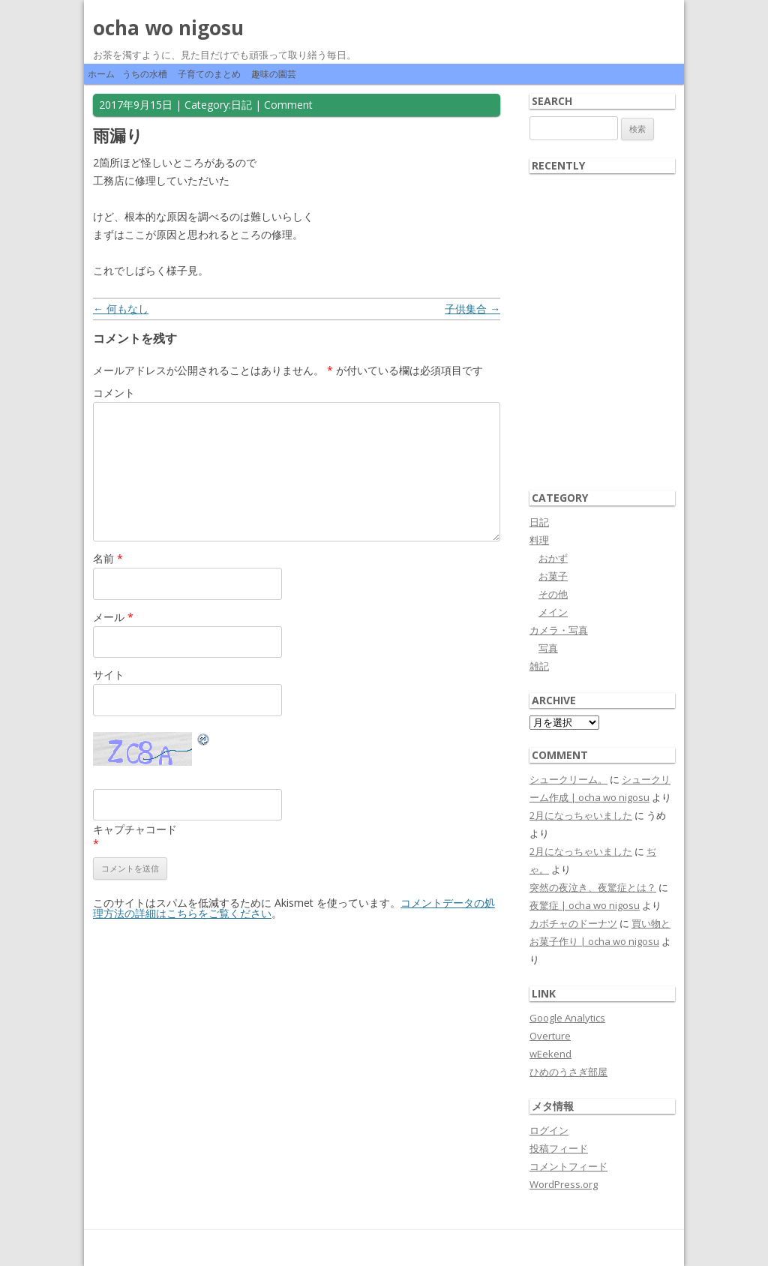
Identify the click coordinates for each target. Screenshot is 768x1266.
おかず (553, 558)
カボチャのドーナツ (573, 923)
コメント (114, 393)
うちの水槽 (144, 74)
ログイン (549, 1130)
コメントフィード (569, 1166)
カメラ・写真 (559, 630)
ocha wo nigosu (168, 27)
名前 (108, 558)
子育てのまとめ (209, 74)
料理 (539, 540)
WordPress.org (564, 1184)
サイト (108, 675)
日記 (241, 105)
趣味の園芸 (273, 74)
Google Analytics (567, 1017)
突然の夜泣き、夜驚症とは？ (593, 887)
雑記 (539, 666)
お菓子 (553, 576)
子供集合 (472, 309)
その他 (553, 594)
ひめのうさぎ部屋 (569, 1071)
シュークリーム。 (569, 779)
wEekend (551, 1053)
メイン (553, 612)
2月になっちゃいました (581, 815)
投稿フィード (559, 1148)
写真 (548, 648)
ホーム (101, 74)
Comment (288, 105)
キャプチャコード (135, 829)
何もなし (120, 309)
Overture (550, 1035)
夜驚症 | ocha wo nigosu (585, 905)
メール (113, 617)
